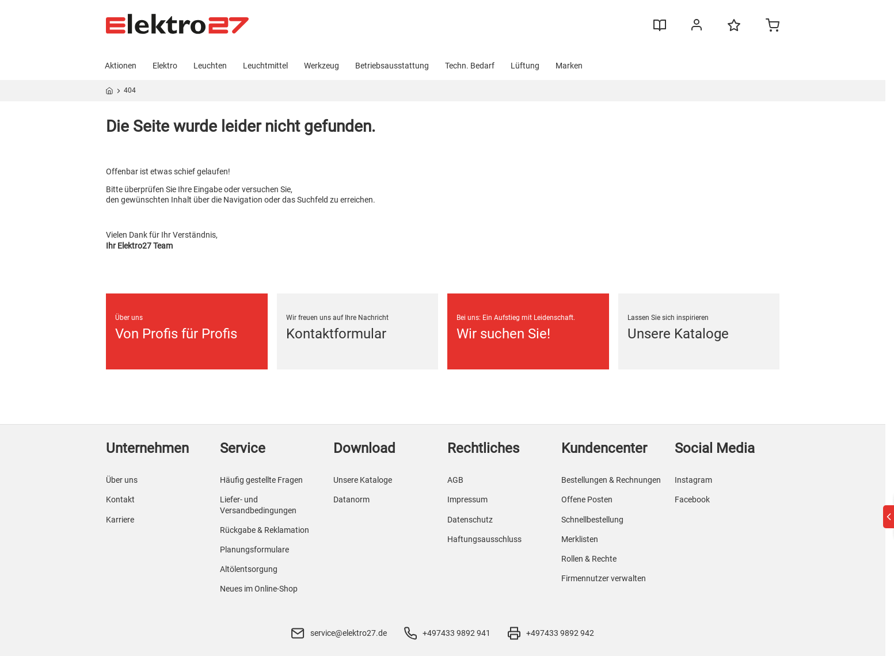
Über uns (122, 480)
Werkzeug (321, 65)
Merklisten (579, 539)
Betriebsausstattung (392, 65)
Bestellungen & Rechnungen (611, 480)
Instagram (693, 480)
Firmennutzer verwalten (603, 578)
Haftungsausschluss (484, 539)
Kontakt (120, 499)
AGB (455, 480)
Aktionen (120, 65)
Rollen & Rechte (589, 558)
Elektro (165, 65)
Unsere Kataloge (362, 480)
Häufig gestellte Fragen (261, 480)
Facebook (692, 499)
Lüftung (525, 65)
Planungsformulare (254, 549)
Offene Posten (587, 499)
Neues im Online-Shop (259, 588)
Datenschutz (470, 519)
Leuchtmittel (265, 65)
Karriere (120, 519)
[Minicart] (772, 26)
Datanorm (351, 499)
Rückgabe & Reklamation (264, 530)
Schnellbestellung (592, 519)
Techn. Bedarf (469, 65)
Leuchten (210, 65)
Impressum (467, 499)
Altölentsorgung (248, 569)
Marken (569, 65)
